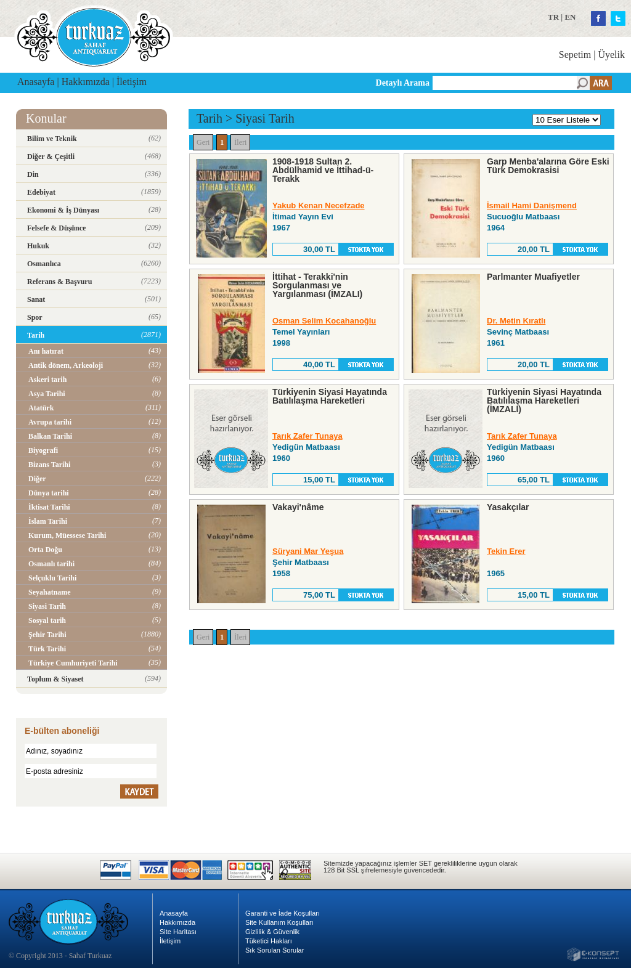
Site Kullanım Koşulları (279, 922)
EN (570, 17)
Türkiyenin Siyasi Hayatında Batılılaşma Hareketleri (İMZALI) (544, 400)
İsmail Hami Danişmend (532, 205)
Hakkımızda (86, 81)
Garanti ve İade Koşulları (282, 913)
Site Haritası (178, 931)
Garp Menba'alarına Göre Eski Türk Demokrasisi (548, 166)
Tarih (209, 118)
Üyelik (611, 54)
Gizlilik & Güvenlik (272, 931)
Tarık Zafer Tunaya (307, 436)
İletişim (131, 81)
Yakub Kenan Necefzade (318, 205)
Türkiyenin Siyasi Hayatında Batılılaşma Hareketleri (329, 396)
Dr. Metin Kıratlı (516, 320)
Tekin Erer (506, 551)
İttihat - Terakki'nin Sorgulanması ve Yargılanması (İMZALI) (317, 285)
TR (553, 17)
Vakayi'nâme (298, 507)
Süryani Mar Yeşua (307, 551)
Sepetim (575, 54)
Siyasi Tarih (264, 118)
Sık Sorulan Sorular (274, 950)
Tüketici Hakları (268, 941)
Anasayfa (35, 81)
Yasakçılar (508, 507)
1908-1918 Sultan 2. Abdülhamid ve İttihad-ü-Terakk (322, 170)
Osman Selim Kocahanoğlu (324, 320)
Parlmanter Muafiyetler (533, 277)
